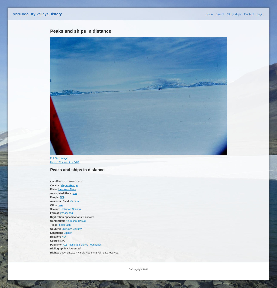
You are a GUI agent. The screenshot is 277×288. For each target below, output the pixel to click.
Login (260, 14)
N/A (75, 193)
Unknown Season (71, 209)
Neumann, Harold (76, 221)
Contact (249, 14)
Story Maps (234, 14)
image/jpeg (66, 213)
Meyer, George (69, 185)
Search (220, 14)
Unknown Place (67, 189)
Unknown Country (71, 228)
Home (209, 14)
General (74, 201)
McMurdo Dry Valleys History (37, 14)
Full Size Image (59, 158)
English (68, 232)
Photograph (63, 224)
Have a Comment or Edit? (64, 162)
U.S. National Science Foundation (82, 244)
